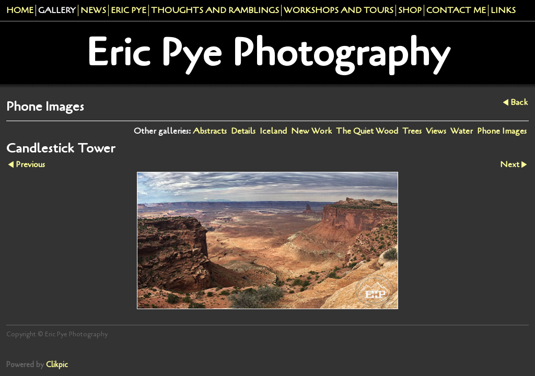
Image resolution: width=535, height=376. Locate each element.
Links (503, 10)
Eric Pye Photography (268, 52)
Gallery (57, 10)
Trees (412, 131)
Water (461, 131)
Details (243, 131)
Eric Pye (128, 10)
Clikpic (57, 365)
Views (436, 131)
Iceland (273, 131)
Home (19, 10)
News (93, 10)
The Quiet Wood (367, 131)
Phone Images (502, 131)
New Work (311, 131)
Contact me (456, 10)
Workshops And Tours (338, 10)
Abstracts (210, 131)
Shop (410, 10)
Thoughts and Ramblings (215, 10)
